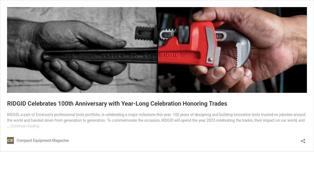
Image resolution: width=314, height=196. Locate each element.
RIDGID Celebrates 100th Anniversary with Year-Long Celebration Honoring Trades (117, 103)
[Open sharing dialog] (303, 139)
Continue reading (25, 126)
